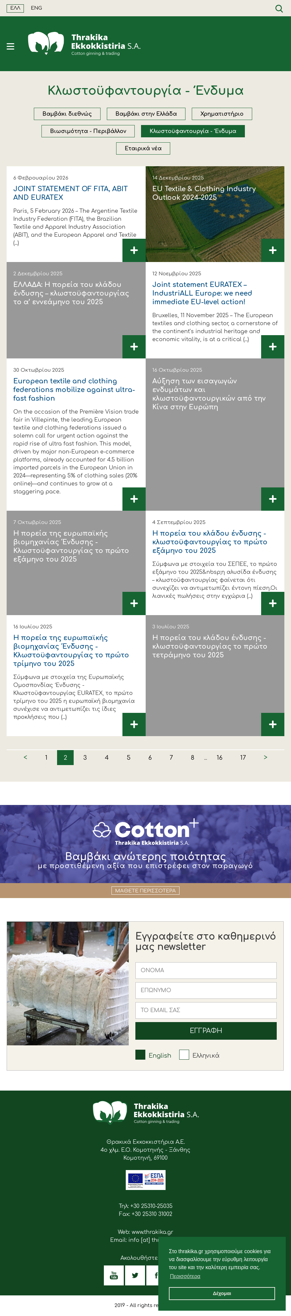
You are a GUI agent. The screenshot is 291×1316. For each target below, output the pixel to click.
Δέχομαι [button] (222, 1293)
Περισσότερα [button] (185, 1276)
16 (219, 757)
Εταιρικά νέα (143, 149)
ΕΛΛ (15, 8)
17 (243, 757)
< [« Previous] (25, 757)
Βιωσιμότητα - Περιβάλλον (88, 131)
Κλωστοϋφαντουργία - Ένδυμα (193, 131)
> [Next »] (265, 757)
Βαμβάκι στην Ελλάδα (146, 114)
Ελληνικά (206, 1055)
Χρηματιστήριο (222, 114)
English (160, 1055)
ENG (36, 8)
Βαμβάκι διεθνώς (67, 114)
